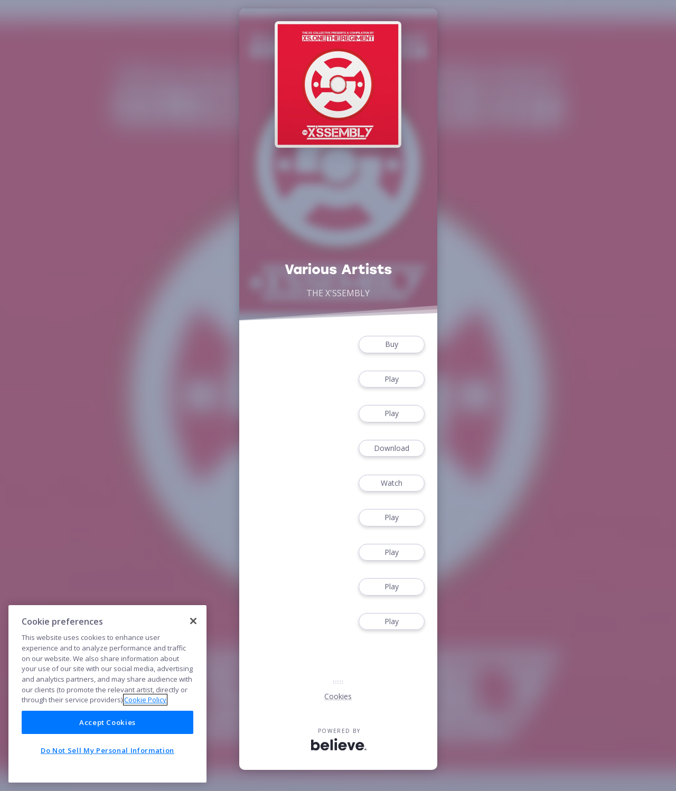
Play (391, 379)
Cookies (338, 696)
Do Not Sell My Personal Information (107, 750)
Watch (391, 483)
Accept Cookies (107, 722)
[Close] (193, 621)
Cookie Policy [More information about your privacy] (145, 699)
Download (391, 448)
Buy (391, 344)
